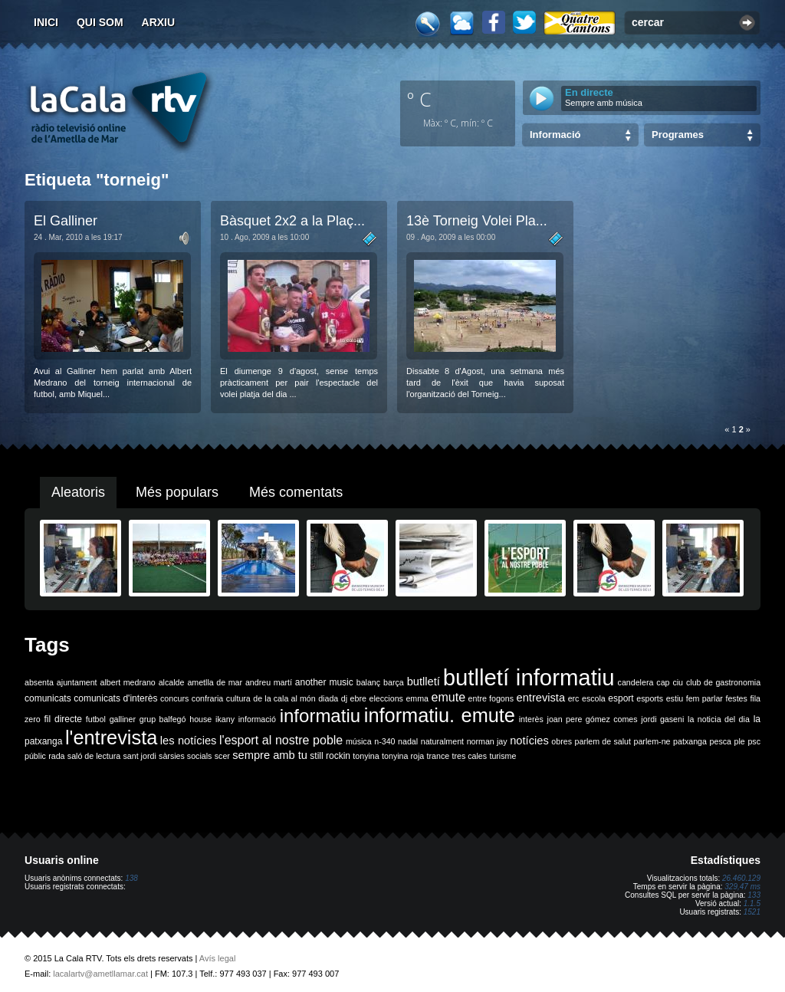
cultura (238, 698)
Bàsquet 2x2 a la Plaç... (292, 220)
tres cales (469, 755)
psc (753, 741)
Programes (678, 134)
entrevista (541, 697)
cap (662, 682)
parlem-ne (652, 741)
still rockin (330, 756)
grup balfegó (163, 719)
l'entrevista (111, 737)
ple (739, 741)
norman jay (487, 741)
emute (448, 697)
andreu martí (268, 682)
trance (438, 755)
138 (131, 878)
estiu (675, 698)
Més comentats (296, 492)
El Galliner (65, 220)
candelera (636, 682)
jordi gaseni (662, 719)
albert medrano (128, 682)
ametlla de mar (214, 682)
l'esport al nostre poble (281, 740)
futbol (96, 719)
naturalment (442, 741)
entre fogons (491, 698)
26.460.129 (741, 878)
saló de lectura (93, 755)
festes (736, 698)
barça (393, 682)
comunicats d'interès (115, 698)
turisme (502, 755)
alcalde (172, 682)
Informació (555, 134)
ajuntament (77, 682)
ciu (677, 682)
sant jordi (139, 755)
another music (324, 682)
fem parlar (704, 698)
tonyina (366, 755)
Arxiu (159, 22)
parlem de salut (603, 741)
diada (328, 698)
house (200, 719)
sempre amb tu (269, 755)
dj (344, 698)
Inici (46, 22)
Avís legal (217, 958)
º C (419, 99)
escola (594, 698)
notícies (529, 740)
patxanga (690, 741)
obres (561, 741)
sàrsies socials (185, 755)
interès (531, 719)
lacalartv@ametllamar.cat (100, 973)
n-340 (384, 741)
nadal (408, 741)
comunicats (48, 698)
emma (417, 698)
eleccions (385, 698)
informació (257, 719)
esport (620, 698)
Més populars (177, 492)
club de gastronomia (723, 682)
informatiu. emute (439, 715)
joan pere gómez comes (592, 719)
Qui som (100, 22)
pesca (720, 741)
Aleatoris (78, 492)
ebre (358, 698)
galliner (123, 719)
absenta (39, 682)
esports (649, 698)
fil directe (63, 719)
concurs (174, 698)
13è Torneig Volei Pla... (476, 220)
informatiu (320, 715)
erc (574, 698)
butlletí (423, 681)
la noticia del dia (719, 719)
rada (56, 755)
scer (222, 755)
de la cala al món (284, 698)
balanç (368, 682)
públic (35, 755)
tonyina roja (403, 755)
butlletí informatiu (529, 677)
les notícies (188, 740)
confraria (207, 698)
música (359, 741)
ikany (225, 719)
